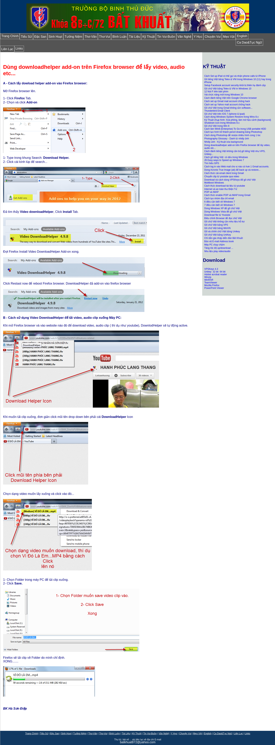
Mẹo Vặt (229, 36)
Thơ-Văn (90, 36)
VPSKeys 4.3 (211, 269)
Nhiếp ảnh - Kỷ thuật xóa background (223, 142)
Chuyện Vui (213, 36)
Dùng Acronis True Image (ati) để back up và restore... (232, 170)
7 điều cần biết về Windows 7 (219, 205)
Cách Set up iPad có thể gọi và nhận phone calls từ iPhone (235, 76)
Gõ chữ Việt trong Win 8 (216, 126)
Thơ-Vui (104, 36)
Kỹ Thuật (148, 36)
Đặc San (40, 36)
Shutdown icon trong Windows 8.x (222, 122)
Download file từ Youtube (217, 215)
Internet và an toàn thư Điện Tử (220, 189)
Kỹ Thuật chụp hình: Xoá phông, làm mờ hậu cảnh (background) (237, 120)
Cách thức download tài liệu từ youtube (224, 185)
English (242, 36)
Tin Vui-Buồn (166, 36)
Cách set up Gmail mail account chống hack (227, 101)
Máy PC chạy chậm (214, 244)
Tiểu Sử (26, 36)
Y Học (198, 36)
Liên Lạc (7, 49)
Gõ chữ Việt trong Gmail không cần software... (228, 108)
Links (19, 48)
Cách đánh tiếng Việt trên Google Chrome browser (230, 98)
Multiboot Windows (214, 182)
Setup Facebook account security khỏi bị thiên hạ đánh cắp (235, 85)
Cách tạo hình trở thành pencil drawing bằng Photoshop (233, 132)
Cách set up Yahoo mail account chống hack (227, 104)
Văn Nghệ (184, 36)
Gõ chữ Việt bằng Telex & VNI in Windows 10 (227, 88)
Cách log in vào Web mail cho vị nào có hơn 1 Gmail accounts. (236, 166)
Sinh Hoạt (55, 36)
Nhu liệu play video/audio (217, 251)
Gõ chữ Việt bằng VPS (216, 225)
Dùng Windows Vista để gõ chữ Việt (223, 211)
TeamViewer (210, 282)
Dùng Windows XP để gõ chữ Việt (222, 208)
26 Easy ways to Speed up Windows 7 (224, 160)
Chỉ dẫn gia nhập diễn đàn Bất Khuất (223, 238)
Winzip (207, 277)
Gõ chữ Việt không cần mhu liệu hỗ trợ (224, 221)
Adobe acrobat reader (215, 274)
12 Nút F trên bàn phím (216, 91)
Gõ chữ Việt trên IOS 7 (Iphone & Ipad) (224, 114)
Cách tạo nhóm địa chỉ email (219, 198)
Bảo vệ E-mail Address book (219, 241)
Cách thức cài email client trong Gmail (224, 173)
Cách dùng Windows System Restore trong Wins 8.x (231, 116)
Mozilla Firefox (211, 285)
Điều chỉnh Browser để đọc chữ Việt (223, 218)
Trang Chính (9, 36)
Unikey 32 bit (211, 271)
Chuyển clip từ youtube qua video (221, 176)
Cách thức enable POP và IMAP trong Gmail (227, 195)
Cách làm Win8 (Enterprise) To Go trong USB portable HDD (235, 129)
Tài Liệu (134, 36)
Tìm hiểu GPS (211, 163)
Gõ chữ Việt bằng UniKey (217, 234)
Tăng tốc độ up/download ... (218, 248)
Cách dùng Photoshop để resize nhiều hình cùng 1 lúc (232, 135)
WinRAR (208, 280)
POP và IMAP (211, 192)
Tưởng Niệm (73, 36)
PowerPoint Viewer (214, 288)
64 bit (222, 271)
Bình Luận (119, 36)
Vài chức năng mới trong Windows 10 (223, 94)
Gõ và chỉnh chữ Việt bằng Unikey (222, 231)
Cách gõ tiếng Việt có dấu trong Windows (226, 157)
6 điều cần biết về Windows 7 (219, 201)
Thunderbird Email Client (217, 110)
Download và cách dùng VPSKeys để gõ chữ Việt (230, 179)
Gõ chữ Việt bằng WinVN (217, 228)
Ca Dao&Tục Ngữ (249, 42)
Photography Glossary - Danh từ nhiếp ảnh (226, 138)
